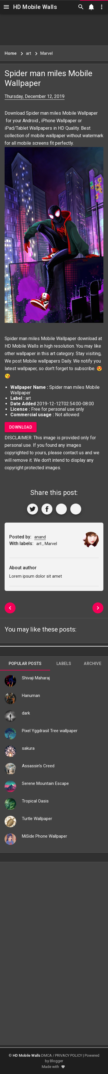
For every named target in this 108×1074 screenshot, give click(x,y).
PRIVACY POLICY (68, 1055)
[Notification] (91, 7)
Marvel (51, 543)
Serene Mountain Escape (45, 783)
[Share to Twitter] (32, 509)
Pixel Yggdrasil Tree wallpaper (49, 730)
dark (26, 713)
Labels (63, 663)
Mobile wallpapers (41, 361)
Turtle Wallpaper (37, 818)
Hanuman (31, 695)
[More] (75, 509)
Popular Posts (25, 663)
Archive (92, 663)
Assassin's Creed (38, 765)
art (52, 353)
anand (40, 537)
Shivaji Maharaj (36, 678)
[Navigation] (6, 7)
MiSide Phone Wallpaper (44, 836)
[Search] (81, 7)
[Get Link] (61, 509)
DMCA (46, 1055)
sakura (28, 748)
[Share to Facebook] (46, 509)
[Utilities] (101, 7)
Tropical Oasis (35, 801)
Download (20, 427)
